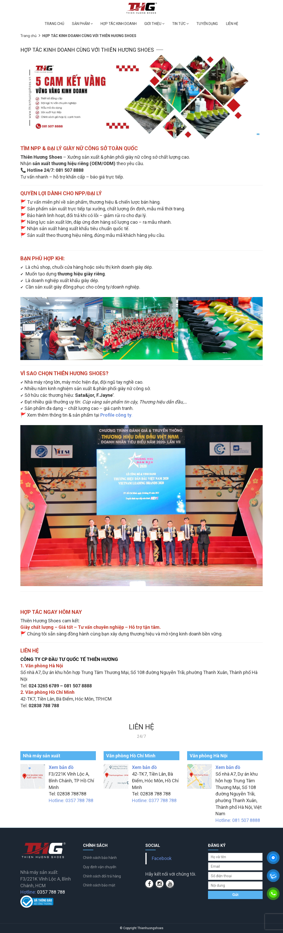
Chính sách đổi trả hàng (102, 876)
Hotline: (42, 892)
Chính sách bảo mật (99, 885)
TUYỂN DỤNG (207, 24)
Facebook (162, 858)
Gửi (235, 894)
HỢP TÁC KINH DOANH (119, 24)
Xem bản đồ (61, 767)
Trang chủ (28, 36)
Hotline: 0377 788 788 (154, 800)
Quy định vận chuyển (99, 867)
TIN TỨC (180, 24)
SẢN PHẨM (82, 24)
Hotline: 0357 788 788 (71, 800)
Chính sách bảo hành (100, 858)
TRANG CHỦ (54, 24)
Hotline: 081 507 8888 (237, 820)
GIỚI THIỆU (154, 24)
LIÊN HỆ (232, 24)
